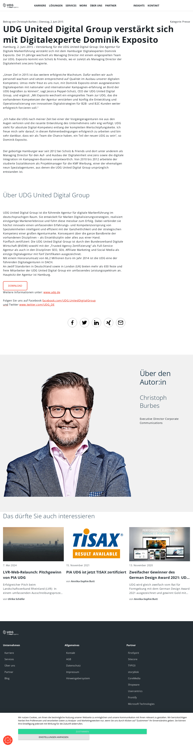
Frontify (132, 697)
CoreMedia (134, 678)
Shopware (133, 684)
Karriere (9, 653)
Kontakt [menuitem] (153, 5)
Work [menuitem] (83, 5)
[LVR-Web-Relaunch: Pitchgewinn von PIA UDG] (33, 564)
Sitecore (132, 659)
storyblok (133, 672)
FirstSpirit (133, 653)
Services (9, 659)
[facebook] (72, 322)
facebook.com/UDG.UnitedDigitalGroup (69, 300)
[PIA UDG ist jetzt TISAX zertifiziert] (96, 555)
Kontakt (70, 653)
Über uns (10, 665)
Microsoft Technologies (141, 704)
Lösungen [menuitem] (56, 5)
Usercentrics (135, 691)
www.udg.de (51, 292)
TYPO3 (131, 665)
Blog (7, 678)
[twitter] (84, 322)
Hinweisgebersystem (78, 678)
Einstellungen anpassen (164, 737)
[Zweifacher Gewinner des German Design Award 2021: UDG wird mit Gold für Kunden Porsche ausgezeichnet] (159, 564)
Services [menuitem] (71, 5)
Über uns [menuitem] (96, 5)
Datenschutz (73, 665)
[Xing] (108, 322)
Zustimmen (78, 737)
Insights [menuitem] (139, 5)
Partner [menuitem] (110, 5)
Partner (9, 672)
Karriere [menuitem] (40, 5)
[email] (120, 322)
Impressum (72, 672)
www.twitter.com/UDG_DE (36, 304)
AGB (68, 659)
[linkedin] (96, 322)
